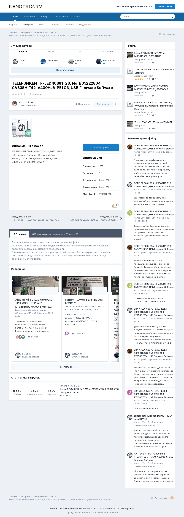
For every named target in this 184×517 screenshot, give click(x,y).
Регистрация (165, 6)
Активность (29, 16)
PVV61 (78, 60)
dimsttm (144, 400)
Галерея (55, 24)
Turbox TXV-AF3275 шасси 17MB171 (153, 122)
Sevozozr (145, 218)
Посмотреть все (65, 367)
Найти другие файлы (29, 105)
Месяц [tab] (51, 51)
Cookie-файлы (126, 508)
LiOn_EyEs (20, 310)
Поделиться (82, 104)
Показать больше (65, 70)
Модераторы (85, 24)
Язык (53, 508)
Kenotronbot (109, 60)
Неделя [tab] (23, 51)
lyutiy (143, 152)
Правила (69, 24)
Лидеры (45, 16)
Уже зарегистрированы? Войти (134, 6)
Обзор (15, 18)
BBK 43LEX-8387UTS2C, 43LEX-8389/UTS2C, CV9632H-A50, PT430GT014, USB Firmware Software (153, 312)
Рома (31, 102)
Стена (77, 16)
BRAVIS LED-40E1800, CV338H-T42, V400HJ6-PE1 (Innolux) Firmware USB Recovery (153, 105)
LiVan (22, 60)
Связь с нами (61, 16)
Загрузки (28, 24)
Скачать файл (101, 147)
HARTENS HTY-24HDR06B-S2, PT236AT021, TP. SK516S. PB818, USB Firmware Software (153, 456)
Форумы (13, 24)
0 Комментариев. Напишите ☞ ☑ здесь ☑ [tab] (55, 234)
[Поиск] (136, 16)
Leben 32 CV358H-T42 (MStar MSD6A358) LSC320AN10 (89, 389)
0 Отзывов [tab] (20, 234)
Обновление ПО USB (25, 313)
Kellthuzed (53, 60)
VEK (66, 306)
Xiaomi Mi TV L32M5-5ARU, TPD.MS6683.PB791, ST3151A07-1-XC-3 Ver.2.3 (34, 303)
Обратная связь (106, 508)
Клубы (42, 24)
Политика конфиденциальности (77, 508)
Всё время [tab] (108, 51)
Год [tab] (79, 51)
